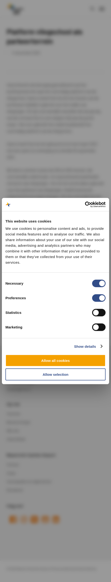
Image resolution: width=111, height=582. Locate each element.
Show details (85, 346)
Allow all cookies (55, 361)
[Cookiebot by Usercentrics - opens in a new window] (85, 205)
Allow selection (55, 374)
